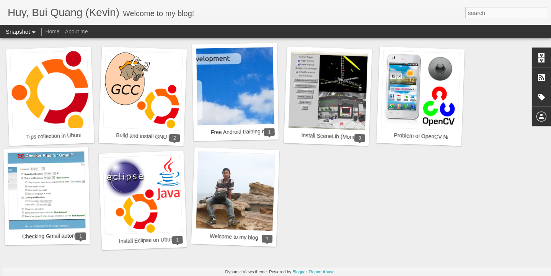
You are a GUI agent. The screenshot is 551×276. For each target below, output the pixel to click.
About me (76, 31)
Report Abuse (322, 271)
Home (52, 31)
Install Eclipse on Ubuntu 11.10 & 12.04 (166, 240)
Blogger (299, 271)
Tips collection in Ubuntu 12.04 (62, 135)
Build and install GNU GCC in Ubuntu (160, 136)
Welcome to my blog (234, 237)
